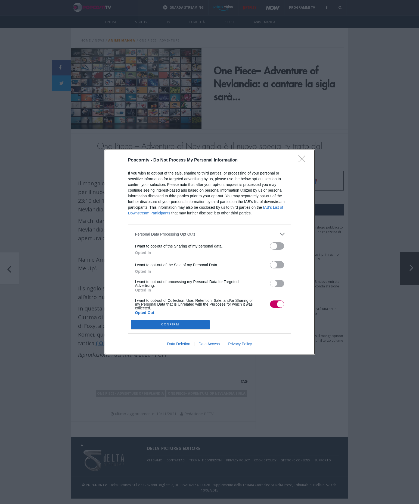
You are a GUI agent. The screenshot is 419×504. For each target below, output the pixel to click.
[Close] (304, 160)
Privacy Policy (240, 344)
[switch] (277, 246)
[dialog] (209, 252)
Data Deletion (178, 344)
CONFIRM (170, 325)
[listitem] (209, 234)
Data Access (209, 344)
